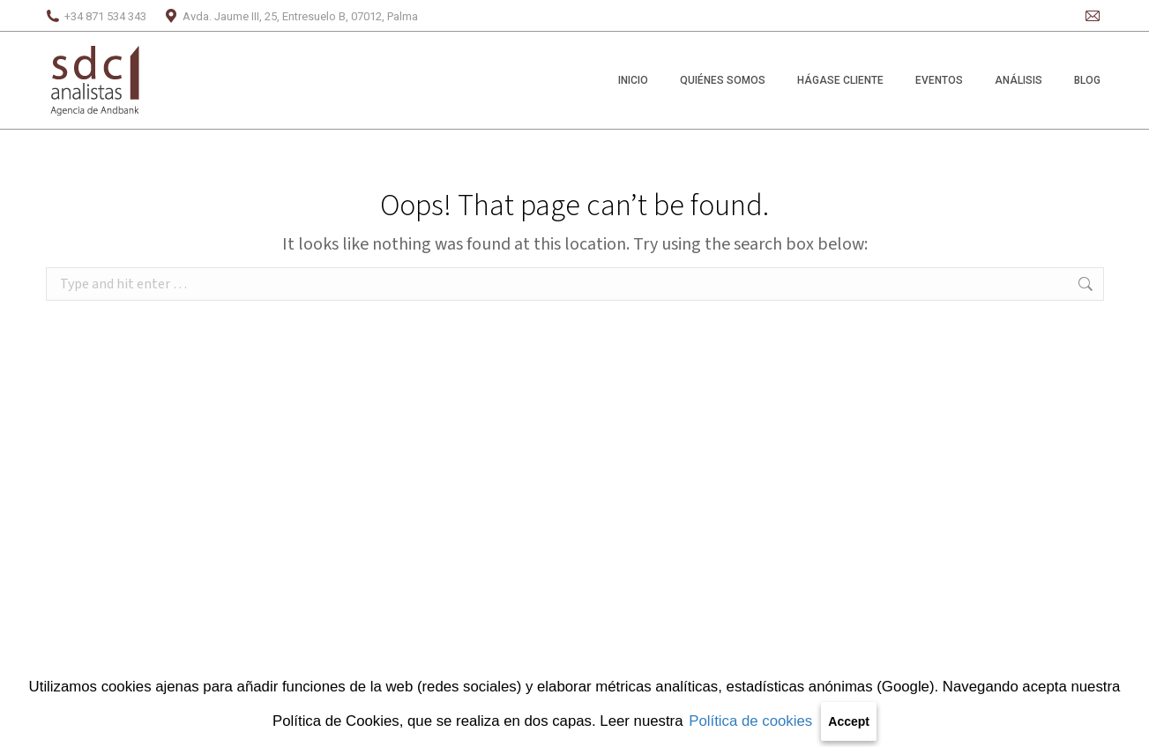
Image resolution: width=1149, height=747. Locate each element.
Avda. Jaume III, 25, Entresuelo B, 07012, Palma (291, 16)
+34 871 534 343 (96, 16)
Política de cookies (750, 721)
